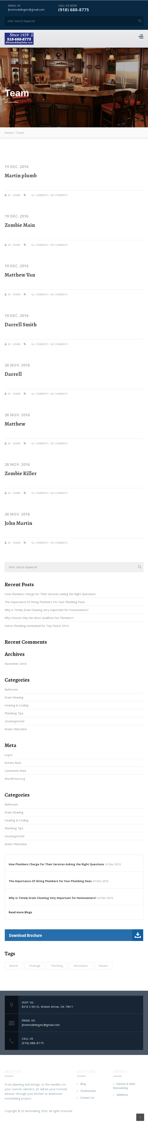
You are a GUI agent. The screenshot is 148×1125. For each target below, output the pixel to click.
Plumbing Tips (14, 713)
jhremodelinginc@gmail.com (26, 9)
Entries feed (13, 763)
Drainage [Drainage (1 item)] (34, 965)
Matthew (15, 424)
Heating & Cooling (17, 705)
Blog (83, 1084)
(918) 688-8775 (73, 9)
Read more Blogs (20, 912)
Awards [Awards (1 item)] (13, 965)
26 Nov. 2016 (17, 365)
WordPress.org (15, 779)
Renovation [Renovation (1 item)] (81, 965)
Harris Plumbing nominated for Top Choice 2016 (37, 626)
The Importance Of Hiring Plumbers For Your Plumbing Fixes (45, 602)
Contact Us (87, 1097)
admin (16, 195)
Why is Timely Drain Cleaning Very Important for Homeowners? (47, 610)
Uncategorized (14, 721)
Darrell (13, 374)
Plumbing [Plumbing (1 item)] (57, 965)
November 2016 (16, 664)
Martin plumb (21, 175)
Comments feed (15, 771)
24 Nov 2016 (113, 864)
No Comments (59, 195)
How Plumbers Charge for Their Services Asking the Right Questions (50, 594)
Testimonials (88, 1090)
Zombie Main (20, 225)
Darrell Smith (21, 324)
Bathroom (11, 689)
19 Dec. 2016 (17, 166)
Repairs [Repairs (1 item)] (103, 965)
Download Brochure (76, 935)
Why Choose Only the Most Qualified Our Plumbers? (39, 618)
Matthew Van (20, 275)
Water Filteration (16, 729)
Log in (9, 755)
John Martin (18, 523)
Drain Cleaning (14, 697)
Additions (122, 1094)
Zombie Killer (21, 473)
